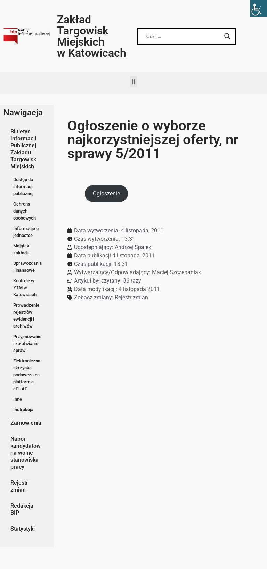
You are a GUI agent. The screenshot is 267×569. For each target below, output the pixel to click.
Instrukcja (23, 409)
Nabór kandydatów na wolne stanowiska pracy (25, 453)
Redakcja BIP (21, 509)
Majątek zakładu (21, 249)
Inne (17, 399)
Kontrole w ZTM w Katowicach (25, 287)
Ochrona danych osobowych (24, 211)
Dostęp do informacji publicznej (23, 186)
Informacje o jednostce (26, 232)
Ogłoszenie (106, 193)
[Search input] (183, 36)
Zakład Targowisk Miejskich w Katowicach (91, 36)
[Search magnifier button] (227, 36)
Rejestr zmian (19, 486)
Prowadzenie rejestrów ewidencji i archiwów (26, 315)
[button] (133, 81)
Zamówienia (25, 423)
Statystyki (22, 528)
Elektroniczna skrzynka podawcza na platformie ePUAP (26, 374)
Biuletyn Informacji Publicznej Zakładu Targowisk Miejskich (23, 149)
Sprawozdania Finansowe (27, 267)
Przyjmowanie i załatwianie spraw (27, 343)
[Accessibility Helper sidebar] (258, 8)
